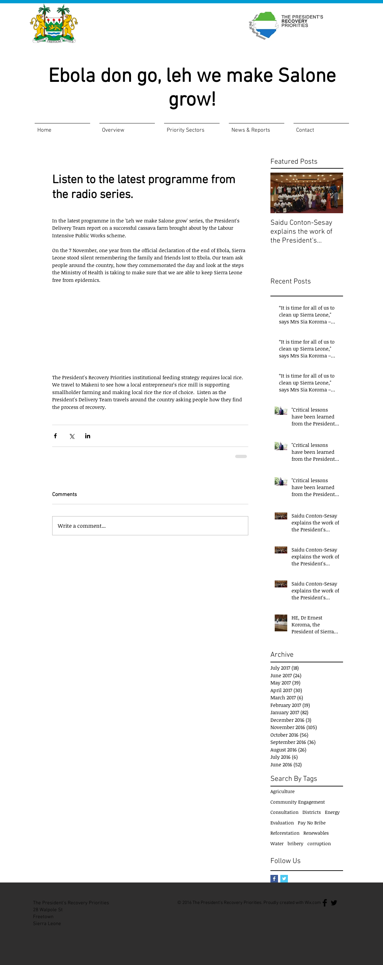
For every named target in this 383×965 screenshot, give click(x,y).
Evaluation (282, 822)
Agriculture (282, 791)
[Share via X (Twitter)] (71, 436)
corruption (319, 843)
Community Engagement (297, 802)
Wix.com (313, 903)
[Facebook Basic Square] (274, 878)
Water (277, 843)
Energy (332, 812)
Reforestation (284, 833)
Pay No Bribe (312, 822)
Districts (311, 812)
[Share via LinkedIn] (88, 436)
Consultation (284, 812)
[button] (127, 127)
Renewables (316, 833)
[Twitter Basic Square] (284, 878)
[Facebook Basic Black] (325, 903)
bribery (295, 843)
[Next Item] (332, 193)
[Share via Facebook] (55, 436)
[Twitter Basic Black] (334, 903)
